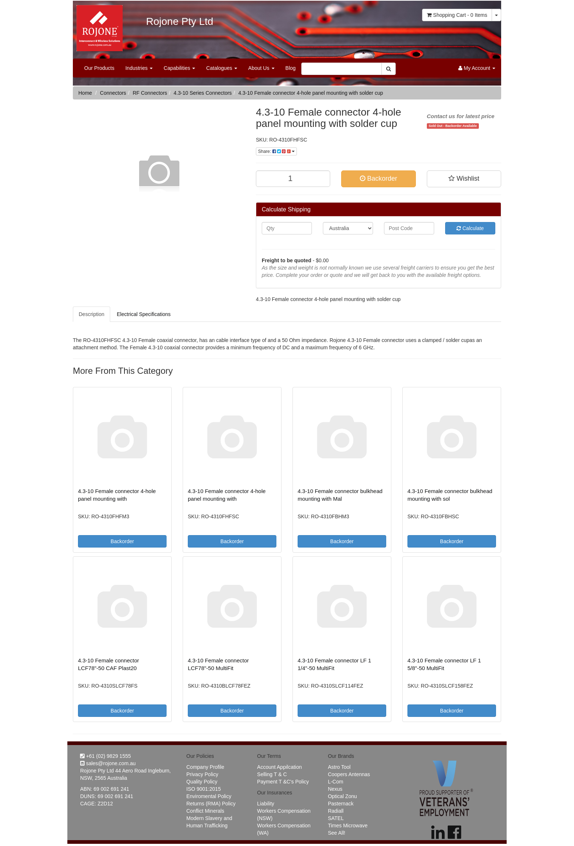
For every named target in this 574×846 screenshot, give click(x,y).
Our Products (99, 68)
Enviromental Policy (208, 796)
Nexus (335, 789)
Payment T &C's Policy (283, 782)
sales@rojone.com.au (108, 763)
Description (91, 314)
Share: (276, 151)
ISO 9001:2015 (203, 789)
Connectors (113, 93)
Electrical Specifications (144, 314)
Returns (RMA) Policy (211, 803)
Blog (291, 68)
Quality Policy (201, 782)
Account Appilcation (279, 767)
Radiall (336, 811)
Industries (139, 68)
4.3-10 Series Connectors (203, 93)
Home (85, 93)
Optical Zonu (342, 796)
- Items (457, 15)
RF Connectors (150, 93)
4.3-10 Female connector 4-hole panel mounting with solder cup (310, 93)
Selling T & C (272, 774)
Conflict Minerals (205, 811)
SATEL (336, 818)
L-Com (335, 782)
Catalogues (221, 68)
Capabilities (179, 68)
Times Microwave (348, 825)
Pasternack (341, 803)
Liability (265, 803)
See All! (336, 833)
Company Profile (205, 767)
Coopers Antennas (349, 774)
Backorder (378, 178)
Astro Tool (339, 767)
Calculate (470, 228)
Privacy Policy (202, 774)
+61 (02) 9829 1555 (105, 756)
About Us (261, 68)
